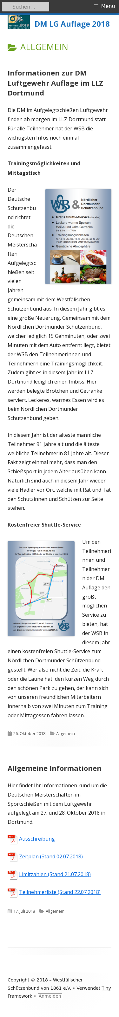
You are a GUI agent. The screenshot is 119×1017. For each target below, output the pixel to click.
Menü (108, 6)
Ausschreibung (37, 838)
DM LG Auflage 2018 (72, 24)
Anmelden (50, 996)
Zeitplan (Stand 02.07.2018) (51, 856)
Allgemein (65, 733)
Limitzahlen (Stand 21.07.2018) (55, 874)
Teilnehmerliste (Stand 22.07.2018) (60, 892)
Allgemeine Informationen (55, 768)
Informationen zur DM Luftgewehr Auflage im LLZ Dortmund (55, 83)
